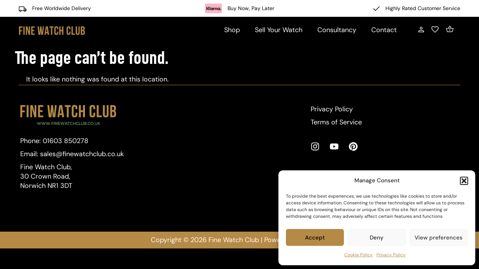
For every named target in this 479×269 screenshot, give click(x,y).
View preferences (439, 237)
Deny (377, 237)
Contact (384, 29)
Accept (315, 237)
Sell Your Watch (278, 29)
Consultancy (336, 29)
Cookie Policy (358, 255)
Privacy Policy (391, 255)
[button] (464, 181)
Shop (232, 29)
